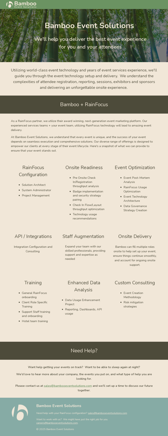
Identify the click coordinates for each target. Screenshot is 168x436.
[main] (90, 25)
